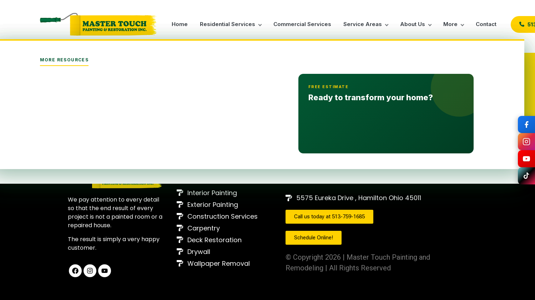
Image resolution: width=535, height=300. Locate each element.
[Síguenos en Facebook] (526, 124)
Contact (486, 24)
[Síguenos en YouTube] (526, 158)
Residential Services (227, 24)
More (450, 24)
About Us (412, 24)
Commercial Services (302, 24)
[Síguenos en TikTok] (526, 175)
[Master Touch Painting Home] (99, 24)
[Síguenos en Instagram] (526, 141)
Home (180, 24)
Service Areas (362, 24)
